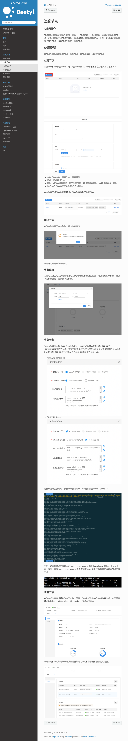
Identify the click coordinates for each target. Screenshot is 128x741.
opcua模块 (7, 107)
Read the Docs (89, 737)
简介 (4, 42)
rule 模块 (6, 118)
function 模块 (8, 114)
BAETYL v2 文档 (18, 10)
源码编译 (6, 142)
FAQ (4, 151)
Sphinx (56, 737)
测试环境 (6, 58)
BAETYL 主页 (8, 29)
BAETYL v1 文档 (9, 33)
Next (116, 10)
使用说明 (6, 70)
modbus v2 (7, 90)
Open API (6, 138)
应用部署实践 (8, 86)
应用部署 (6, 74)
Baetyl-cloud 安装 (9, 127)
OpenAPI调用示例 (10, 130)
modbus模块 (8, 103)
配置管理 (6, 77)
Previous (51, 10)
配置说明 (6, 134)
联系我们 (6, 49)
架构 (4, 46)
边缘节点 (5, 62)
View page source (113, 5)
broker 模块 (7, 110)
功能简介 (7, 66)
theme (69, 737)
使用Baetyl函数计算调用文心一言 (16, 94)
